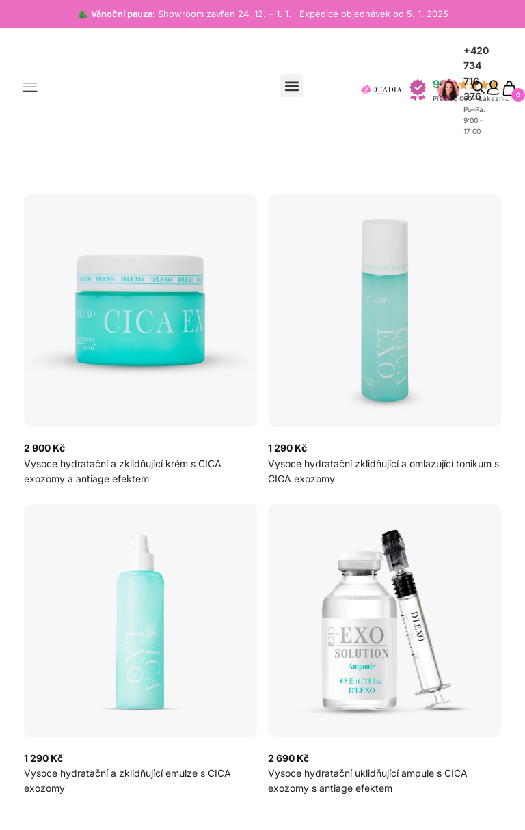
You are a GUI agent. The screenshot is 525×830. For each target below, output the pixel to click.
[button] (291, 85)
